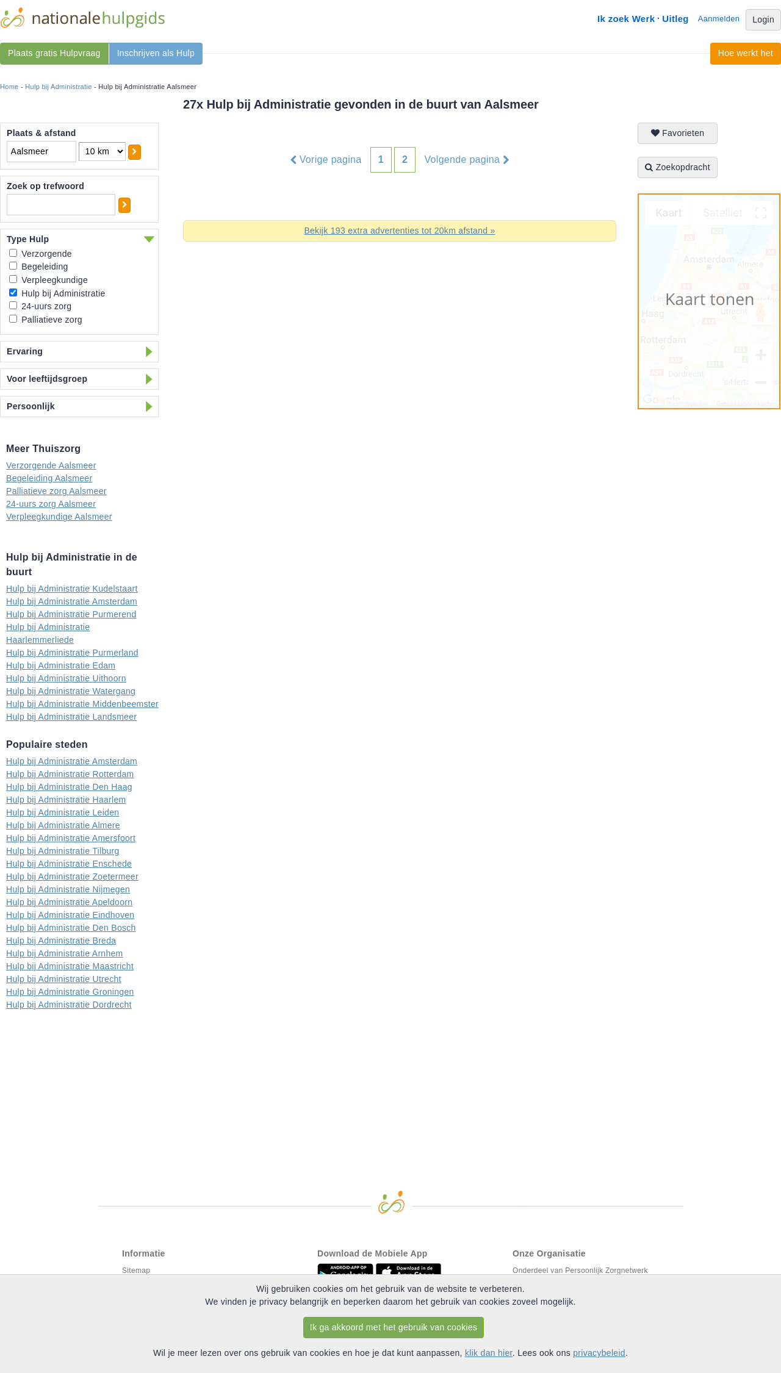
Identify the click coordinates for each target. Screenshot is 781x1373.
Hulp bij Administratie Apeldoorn (69, 902)
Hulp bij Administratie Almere (63, 825)
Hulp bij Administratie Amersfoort (70, 838)
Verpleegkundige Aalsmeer (59, 517)
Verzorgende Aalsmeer (51, 465)
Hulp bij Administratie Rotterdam (70, 774)
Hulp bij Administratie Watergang (70, 691)
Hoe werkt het (745, 53)
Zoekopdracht (677, 167)
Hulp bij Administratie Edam (60, 665)
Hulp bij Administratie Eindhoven (70, 915)
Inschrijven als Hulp (156, 53)
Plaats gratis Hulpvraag (54, 53)
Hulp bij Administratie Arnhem (64, 953)
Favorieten (678, 133)
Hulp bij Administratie (58, 86)
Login (763, 19)
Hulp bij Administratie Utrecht (63, 979)
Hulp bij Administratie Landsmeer (71, 717)
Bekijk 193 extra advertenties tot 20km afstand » (399, 230)
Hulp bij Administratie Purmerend (71, 614)
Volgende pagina (467, 159)
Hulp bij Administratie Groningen (70, 992)
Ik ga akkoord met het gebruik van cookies (394, 1327)
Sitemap (136, 1270)
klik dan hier (489, 1353)
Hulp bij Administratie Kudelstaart (72, 588)
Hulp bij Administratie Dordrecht (69, 1004)
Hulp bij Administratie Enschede (69, 864)
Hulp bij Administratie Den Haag (69, 787)
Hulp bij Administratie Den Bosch (71, 928)
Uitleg (675, 18)
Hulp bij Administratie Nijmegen (68, 889)
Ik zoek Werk (626, 18)
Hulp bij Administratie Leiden (62, 812)
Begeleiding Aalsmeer (49, 478)
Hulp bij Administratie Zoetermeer (72, 876)
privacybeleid (599, 1353)
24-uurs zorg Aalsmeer (51, 504)
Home (9, 86)
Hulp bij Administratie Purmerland (72, 653)
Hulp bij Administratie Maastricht (70, 966)
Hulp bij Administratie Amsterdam (71, 601)
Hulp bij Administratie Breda (61, 940)
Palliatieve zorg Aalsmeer (56, 491)
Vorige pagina (326, 159)
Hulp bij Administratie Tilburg (63, 851)
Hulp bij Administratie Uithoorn (66, 678)
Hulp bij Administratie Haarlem (66, 800)
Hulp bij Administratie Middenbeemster (82, 704)
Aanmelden (719, 18)
